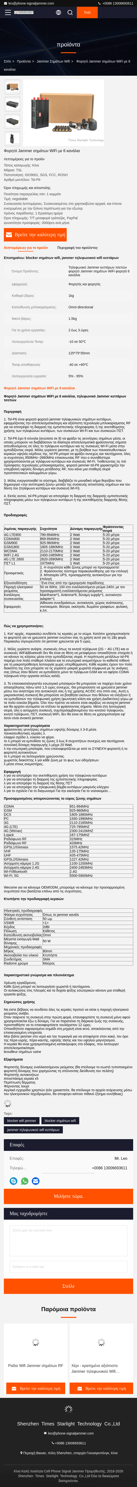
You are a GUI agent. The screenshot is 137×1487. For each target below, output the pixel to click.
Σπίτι (7, 61)
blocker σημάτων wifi (60, 1121)
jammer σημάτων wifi (53, 61)
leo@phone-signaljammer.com (29, 3)
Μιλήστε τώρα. (68, 1196)
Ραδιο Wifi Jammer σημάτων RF (35, 1366)
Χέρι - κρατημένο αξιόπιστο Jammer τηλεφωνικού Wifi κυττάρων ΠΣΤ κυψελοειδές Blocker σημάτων (95, 1369)
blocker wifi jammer (21, 1121)
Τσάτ (87, 12)
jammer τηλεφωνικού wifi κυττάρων (33, 1130)
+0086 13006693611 (115, 3)
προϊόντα (24, 61)
